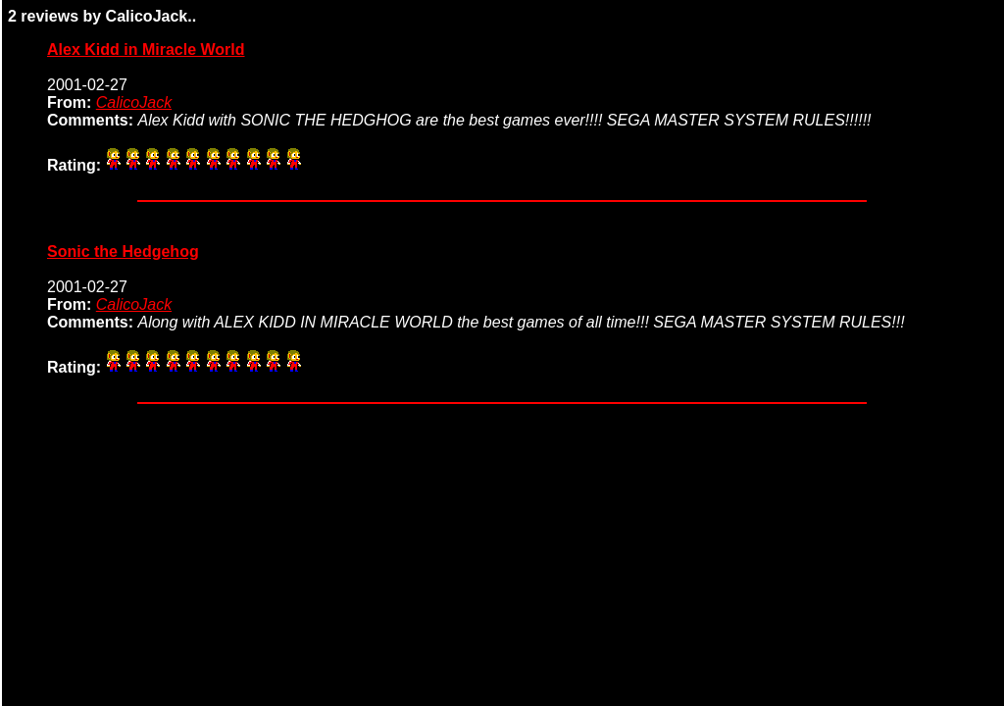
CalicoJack (134, 102)
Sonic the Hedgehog (123, 251)
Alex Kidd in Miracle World (146, 49)
